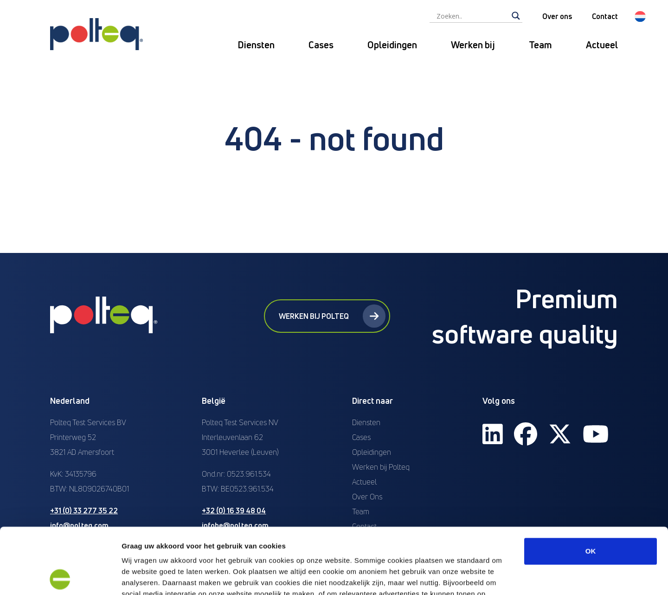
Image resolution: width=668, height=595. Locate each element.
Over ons (557, 16)
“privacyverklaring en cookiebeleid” (312, 539)
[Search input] (472, 15)
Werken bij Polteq (332, 316)
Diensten (256, 45)
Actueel (602, 45)
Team (540, 45)
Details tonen (501, 577)
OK (590, 485)
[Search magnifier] (515, 15)
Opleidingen (392, 45)
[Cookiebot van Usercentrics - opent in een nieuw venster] (60, 577)
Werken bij (473, 45)
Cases (321, 45)
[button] (640, 16)
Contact (605, 16)
